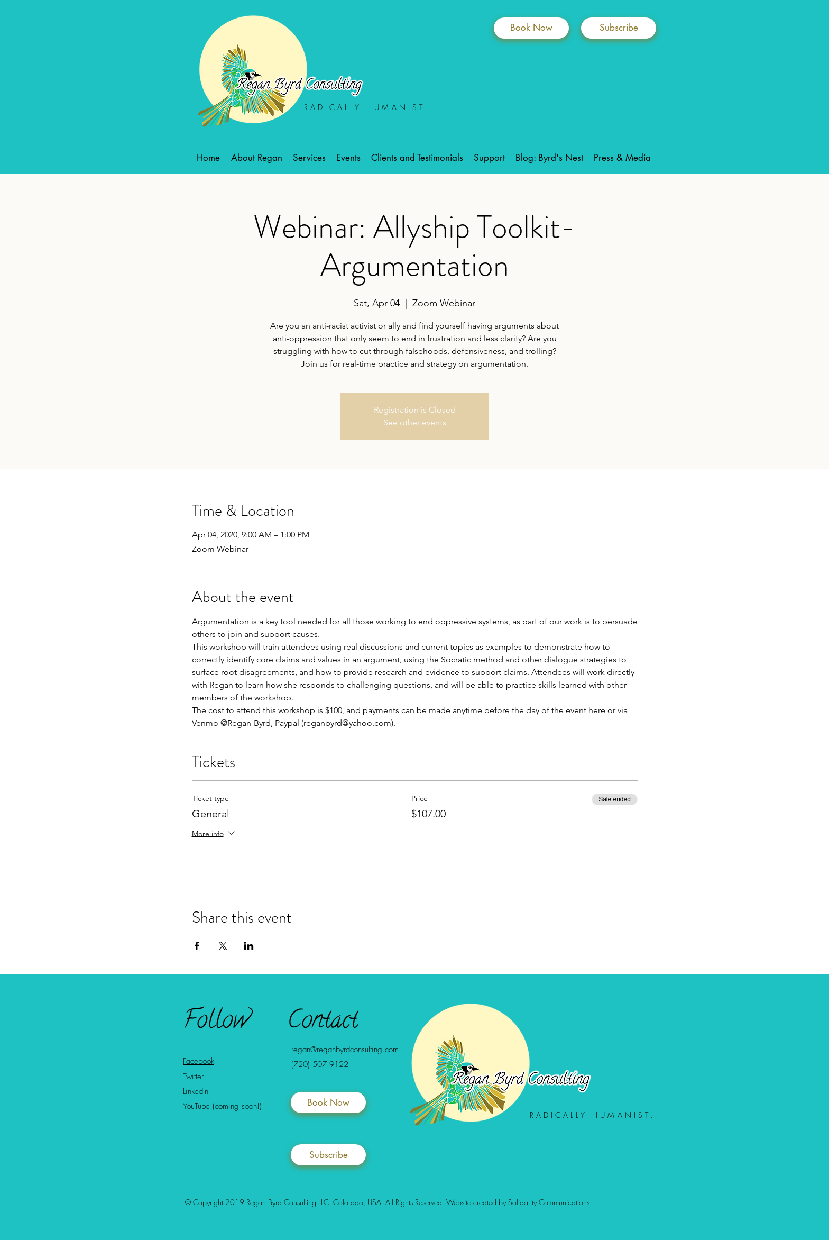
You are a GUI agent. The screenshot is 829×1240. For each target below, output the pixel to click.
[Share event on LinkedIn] (249, 946)
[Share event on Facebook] (197, 946)
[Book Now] (531, 28)
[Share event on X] (223, 946)
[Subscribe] (618, 28)
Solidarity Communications (548, 1202)
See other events (414, 422)
